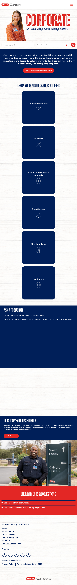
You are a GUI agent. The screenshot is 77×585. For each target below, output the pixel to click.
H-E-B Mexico (8, 531)
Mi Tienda (6, 540)
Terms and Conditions (26, 564)
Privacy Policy (8, 564)
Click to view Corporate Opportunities (38, 70)
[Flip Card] (38, 107)
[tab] (38, 503)
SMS (40, 564)
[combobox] (18, 45)
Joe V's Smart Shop (10, 537)
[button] (38, 503)
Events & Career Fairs (11, 543)
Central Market (8, 534)
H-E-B (4, 528)
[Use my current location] (66, 45)
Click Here (11, 436)
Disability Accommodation (11, 560)
